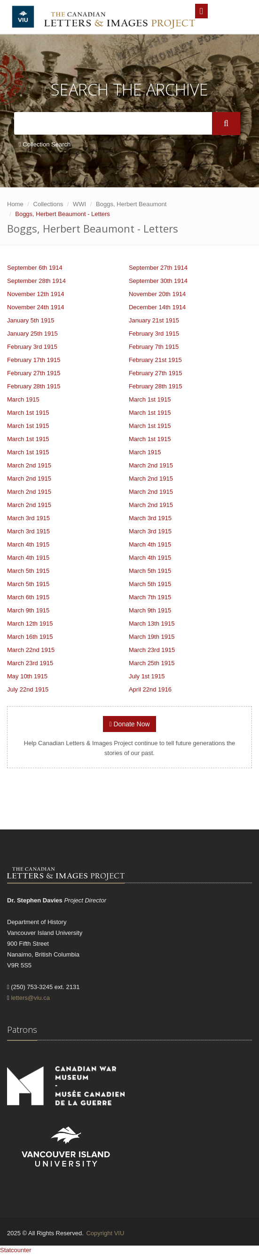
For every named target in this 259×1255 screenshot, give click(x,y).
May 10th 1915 (27, 676)
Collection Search (45, 144)
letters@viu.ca (30, 997)
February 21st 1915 (155, 359)
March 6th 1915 (28, 597)
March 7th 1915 (150, 597)
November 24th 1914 (35, 307)
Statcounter (15, 1250)
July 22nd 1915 (27, 689)
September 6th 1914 (35, 267)
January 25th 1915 (32, 333)
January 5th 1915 (30, 320)
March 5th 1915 (28, 570)
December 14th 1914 (157, 307)
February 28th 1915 (33, 386)
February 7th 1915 (154, 346)
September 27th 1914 (158, 267)
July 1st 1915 (147, 676)
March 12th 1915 (30, 623)
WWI (79, 204)
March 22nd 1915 (31, 649)
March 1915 (23, 399)
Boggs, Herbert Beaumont (131, 204)
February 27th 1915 (33, 373)
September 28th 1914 (36, 280)
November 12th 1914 (35, 294)
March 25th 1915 (152, 663)
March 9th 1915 (28, 610)
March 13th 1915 (152, 623)
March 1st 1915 (150, 399)
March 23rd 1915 (152, 649)
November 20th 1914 (157, 294)
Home (15, 204)
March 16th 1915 (30, 636)
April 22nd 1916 (150, 689)
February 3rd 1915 (154, 333)
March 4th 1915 (28, 544)
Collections (48, 204)
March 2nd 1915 (29, 465)
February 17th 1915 (33, 359)
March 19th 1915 (152, 636)
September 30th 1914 (158, 280)
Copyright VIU (105, 1233)
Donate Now (129, 724)
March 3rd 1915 (28, 518)
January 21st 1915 (154, 320)
